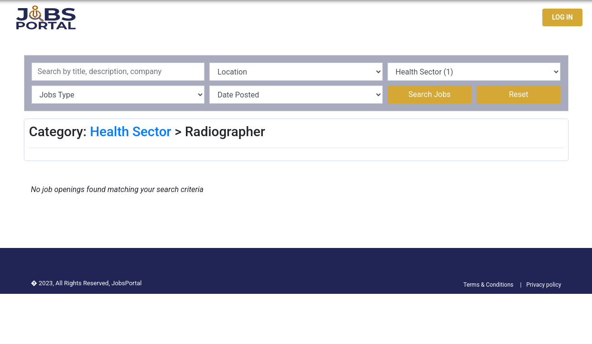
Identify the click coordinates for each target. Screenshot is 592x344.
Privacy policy (543, 284)
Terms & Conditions (488, 284)
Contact (500, 17)
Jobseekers (455, 17)
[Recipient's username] (118, 72)
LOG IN (562, 17)
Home (360, 17)
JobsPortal (126, 283)
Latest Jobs (402, 17)
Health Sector (130, 132)
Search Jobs (430, 94)
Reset (518, 94)
